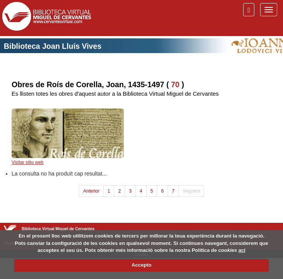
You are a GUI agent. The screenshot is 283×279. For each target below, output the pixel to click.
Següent (191, 191)
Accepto (141, 265)
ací (241, 250)
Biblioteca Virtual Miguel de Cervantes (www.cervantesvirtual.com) (46, 18)
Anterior (91, 191)
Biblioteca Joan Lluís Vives (52, 46)
